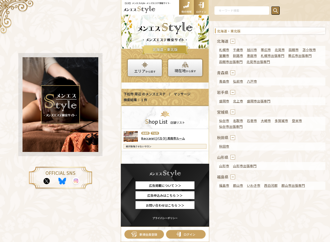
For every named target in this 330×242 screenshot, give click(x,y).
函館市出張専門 (231, 61)
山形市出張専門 (245, 166)
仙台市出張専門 (231, 126)
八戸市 (252, 81)
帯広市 (266, 49)
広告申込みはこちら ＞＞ (165, 195)
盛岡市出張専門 (258, 101)
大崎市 (266, 120)
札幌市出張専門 (272, 55)
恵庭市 (252, 55)
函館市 (294, 49)
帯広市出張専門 (300, 55)
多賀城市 (281, 120)
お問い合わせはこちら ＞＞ (165, 205)
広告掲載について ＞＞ (165, 185)
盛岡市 (224, 101)
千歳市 (238, 49)
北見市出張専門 (258, 61)
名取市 (238, 120)
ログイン (185, 234)
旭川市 (252, 49)
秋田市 (224, 146)
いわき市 (253, 185)
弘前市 (238, 81)
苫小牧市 (309, 49)
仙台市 (224, 120)
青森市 (224, 81)
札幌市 (224, 49)
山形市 (224, 166)
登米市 (297, 120)
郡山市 (238, 185)
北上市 (238, 101)
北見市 (280, 49)
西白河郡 (271, 185)
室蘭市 (224, 55)
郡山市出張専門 (293, 185)
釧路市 (238, 55)
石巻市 (252, 120)
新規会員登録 (144, 234)
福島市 (224, 185)
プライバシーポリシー (165, 218)
